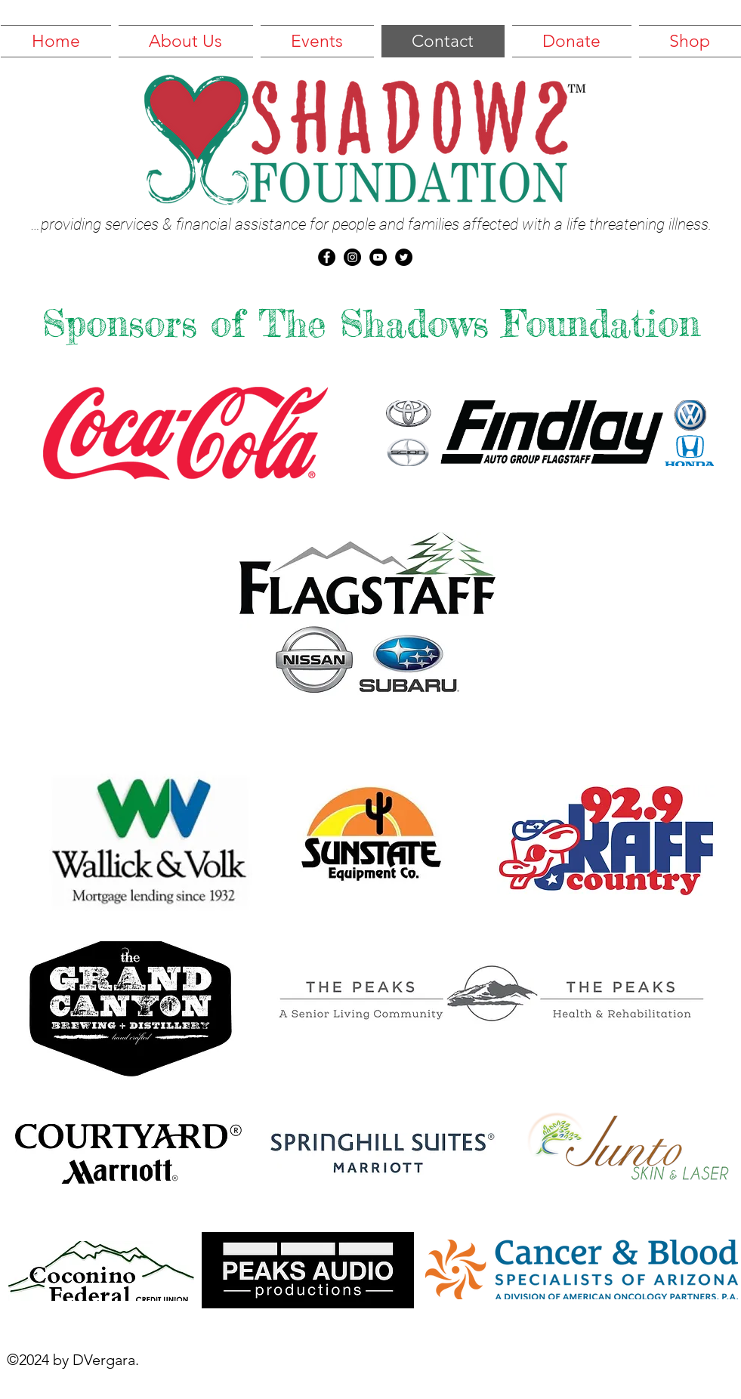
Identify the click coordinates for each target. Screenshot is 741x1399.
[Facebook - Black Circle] (326, 257)
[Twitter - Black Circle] (403, 257)
